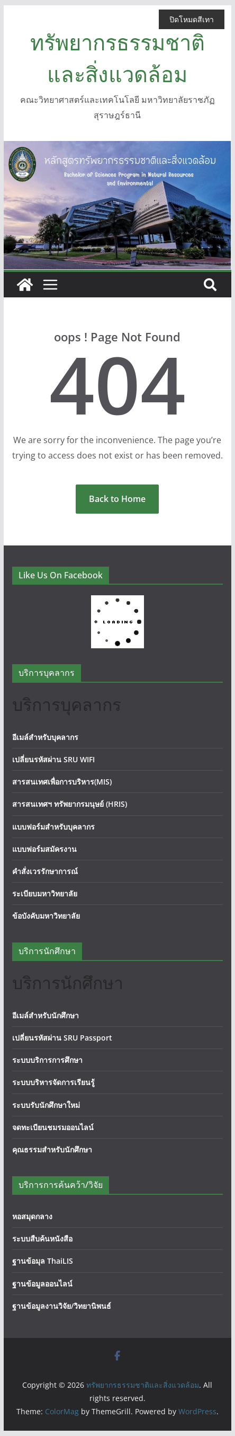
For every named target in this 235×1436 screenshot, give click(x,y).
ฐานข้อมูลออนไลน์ (42, 1284)
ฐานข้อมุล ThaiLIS (42, 1261)
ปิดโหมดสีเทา (191, 19)
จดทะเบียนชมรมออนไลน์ (53, 1127)
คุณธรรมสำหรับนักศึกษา (52, 1149)
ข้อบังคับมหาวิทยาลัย (46, 916)
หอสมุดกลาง (32, 1216)
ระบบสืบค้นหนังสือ (42, 1239)
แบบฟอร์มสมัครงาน (44, 849)
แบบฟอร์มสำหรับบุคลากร (53, 827)
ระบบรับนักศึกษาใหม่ (46, 1105)
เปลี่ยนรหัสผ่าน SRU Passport (62, 1038)
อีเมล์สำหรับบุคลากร (45, 737)
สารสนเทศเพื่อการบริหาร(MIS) (62, 782)
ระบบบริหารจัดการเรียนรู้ (53, 1082)
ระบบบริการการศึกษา (47, 1060)
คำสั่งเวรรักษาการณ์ (45, 871)
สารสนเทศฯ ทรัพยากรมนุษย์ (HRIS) (69, 804)
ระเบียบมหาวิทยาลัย (44, 893)
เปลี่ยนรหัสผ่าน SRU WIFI (53, 759)
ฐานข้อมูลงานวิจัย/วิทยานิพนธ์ (61, 1306)
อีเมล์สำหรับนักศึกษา (45, 1015)
